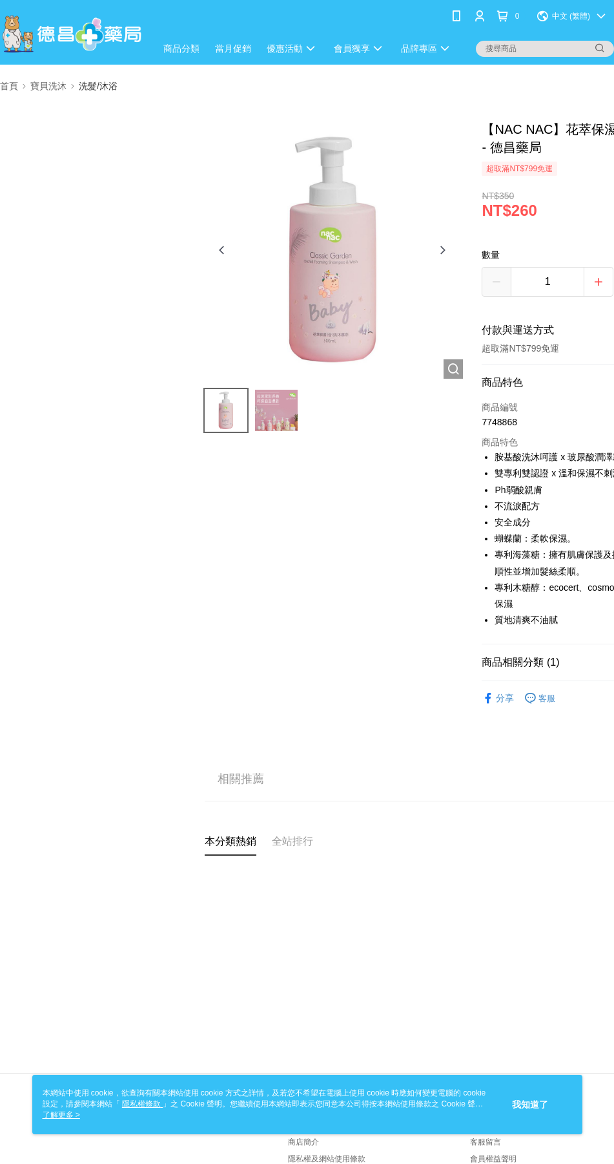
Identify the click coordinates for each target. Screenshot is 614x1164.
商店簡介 (303, 1142)
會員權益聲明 (493, 1158)
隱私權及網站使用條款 (326, 1158)
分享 (498, 698)
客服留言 (485, 1142)
